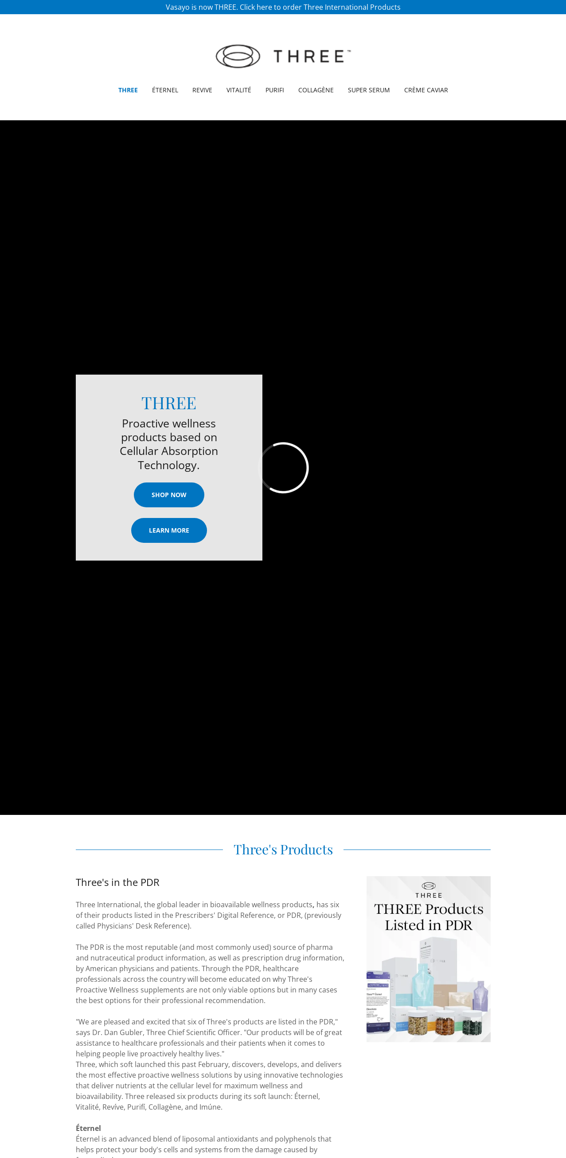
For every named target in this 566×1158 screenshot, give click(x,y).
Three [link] (128, 90)
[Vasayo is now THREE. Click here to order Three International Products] (283, 7)
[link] (283, 56)
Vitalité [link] (238, 90)
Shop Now (169, 494)
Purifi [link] (274, 90)
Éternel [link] (165, 90)
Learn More (169, 530)
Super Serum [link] (369, 90)
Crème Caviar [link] (426, 90)
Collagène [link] (316, 90)
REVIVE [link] (202, 90)
